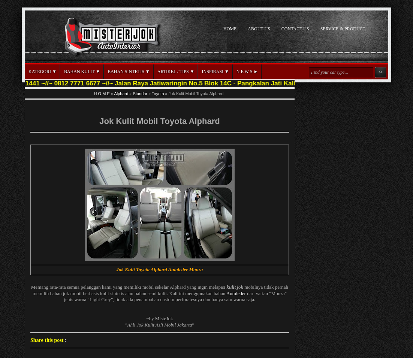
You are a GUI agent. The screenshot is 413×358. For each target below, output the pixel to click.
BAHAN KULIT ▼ (82, 71)
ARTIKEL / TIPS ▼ (176, 71)
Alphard (121, 93)
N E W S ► (247, 71)
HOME (229, 28)
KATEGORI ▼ (42, 71)
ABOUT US (259, 28)
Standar (140, 93)
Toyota (158, 93)
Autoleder (236, 293)
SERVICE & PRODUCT (342, 28)
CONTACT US (295, 28)
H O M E (102, 93)
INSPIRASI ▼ (215, 71)
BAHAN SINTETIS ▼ (129, 71)
